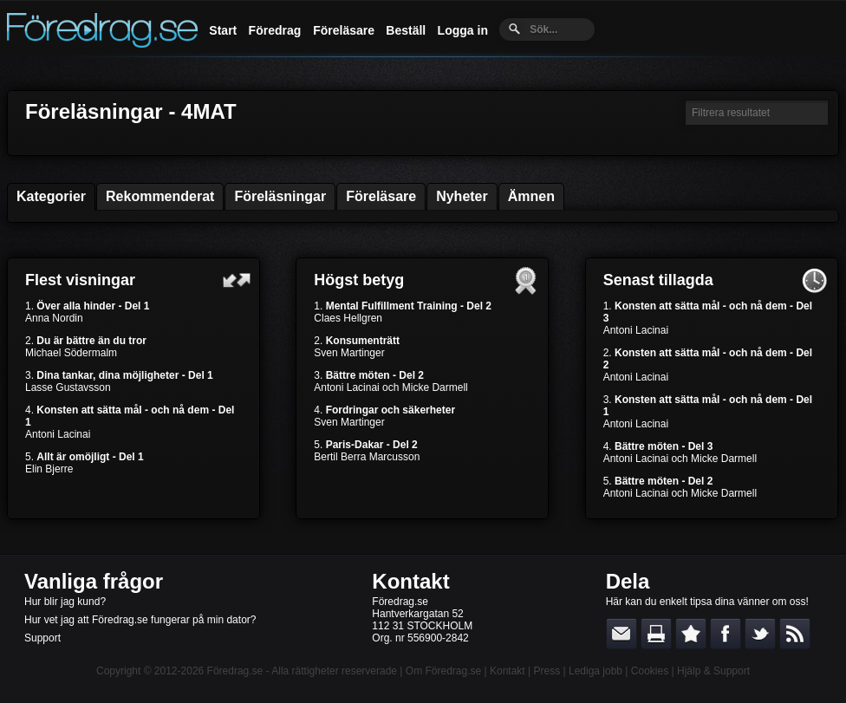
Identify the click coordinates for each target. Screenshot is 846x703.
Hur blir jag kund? (65, 602)
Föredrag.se (235, 671)
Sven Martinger (349, 353)
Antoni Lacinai (57, 434)
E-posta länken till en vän (621, 633)
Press (546, 671)
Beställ (406, 30)
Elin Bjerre (49, 469)
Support (42, 638)
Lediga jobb (595, 671)
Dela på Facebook (725, 633)
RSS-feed (794, 633)
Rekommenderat (160, 196)
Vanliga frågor (93, 581)
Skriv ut (656, 633)
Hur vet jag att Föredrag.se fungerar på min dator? (140, 620)
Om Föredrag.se (443, 671)
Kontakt (410, 581)
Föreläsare (343, 30)
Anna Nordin (54, 318)
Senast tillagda (658, 280)
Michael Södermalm (71, 353)
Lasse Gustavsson (68, 387)
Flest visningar (80, 280)
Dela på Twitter (760, 633)
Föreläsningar (280, 196)
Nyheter (462, 196)
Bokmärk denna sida (690, 633)
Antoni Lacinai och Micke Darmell (390, 387)
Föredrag (275, 30)
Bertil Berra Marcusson (367, 457)
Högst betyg (359, 280)
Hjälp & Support (713, 671)
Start (223, 30)
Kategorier (51, 196)
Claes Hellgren (348, 318)
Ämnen (531, 196)
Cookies (649, 671)
